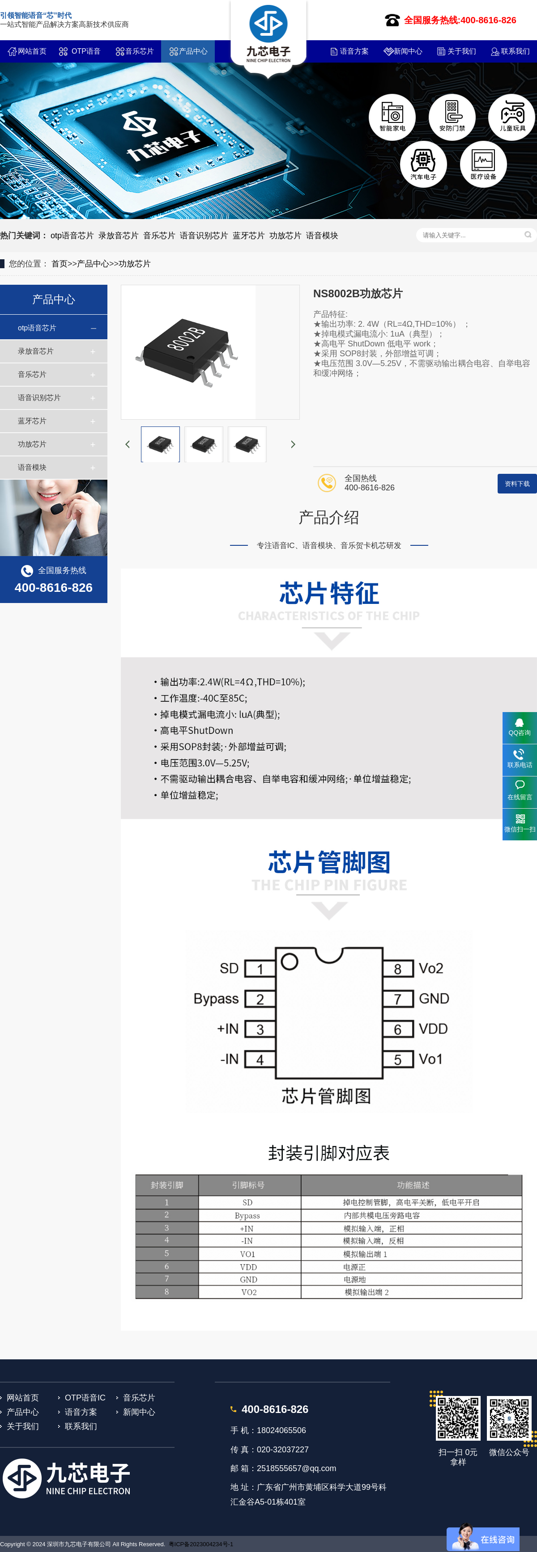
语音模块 (322, 235)
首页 (59, 263)
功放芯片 (285, 235)
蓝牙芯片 (249, 235)
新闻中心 (408, 51)
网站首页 (32, 51)
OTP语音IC (86, 55)
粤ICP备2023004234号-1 (201, 1544)
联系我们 (515, 51)
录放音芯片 (118, 235)
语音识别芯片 (204, 235)
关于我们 (462, 51)
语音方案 (354, 51)
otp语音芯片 (72, 235)
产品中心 (193, 51)
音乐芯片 (139, 51)
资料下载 (517, 483)
